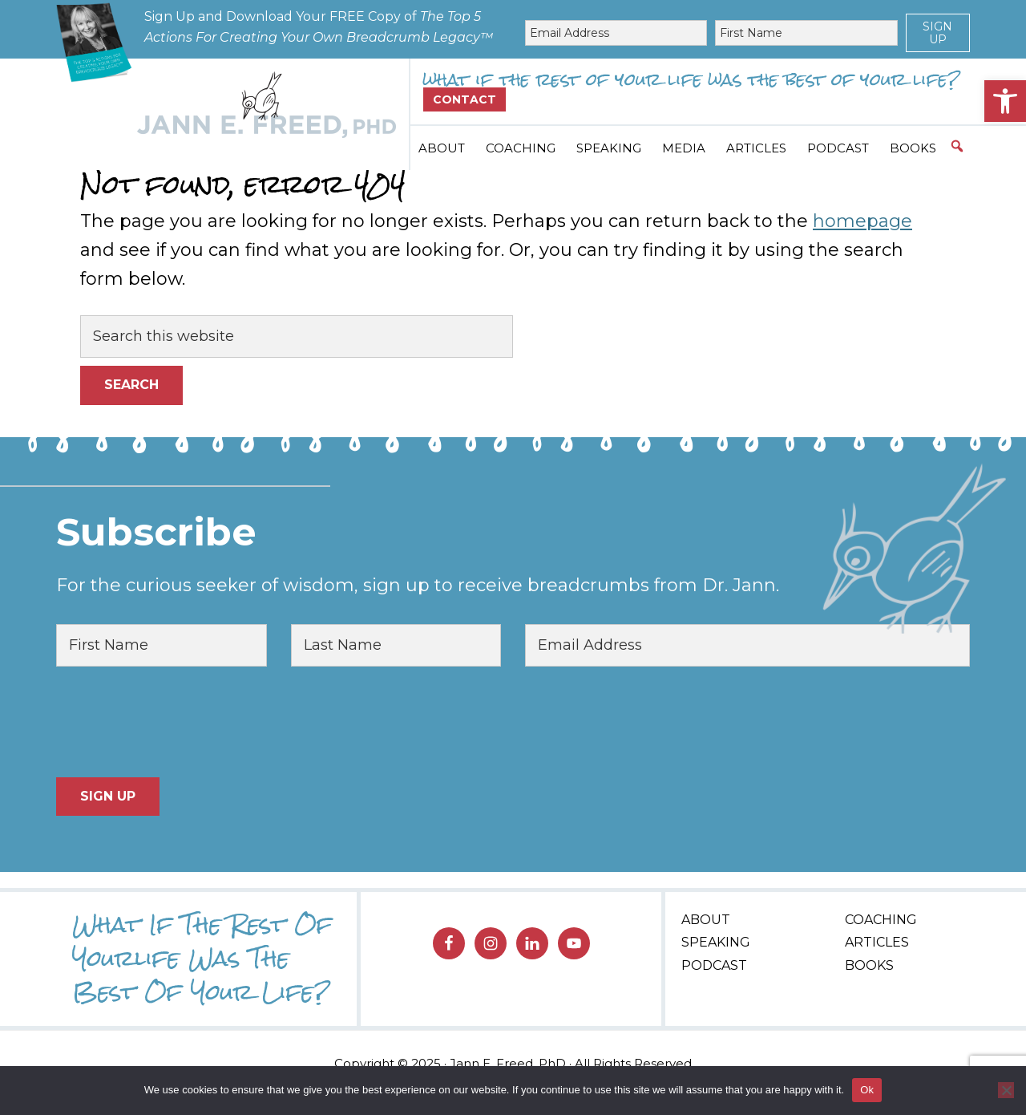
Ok (867, 1090)
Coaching (881, 919)
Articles (877, 942)
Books (869, 965)
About (705, 919)
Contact (464, 99)
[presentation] (178, 722)
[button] (1005, 101)
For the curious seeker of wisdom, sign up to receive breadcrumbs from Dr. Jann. (417, 585)
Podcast (714, 965)
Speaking (715, 942)
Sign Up (937, 33)
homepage (862, 221)
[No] (1006, 1090)
